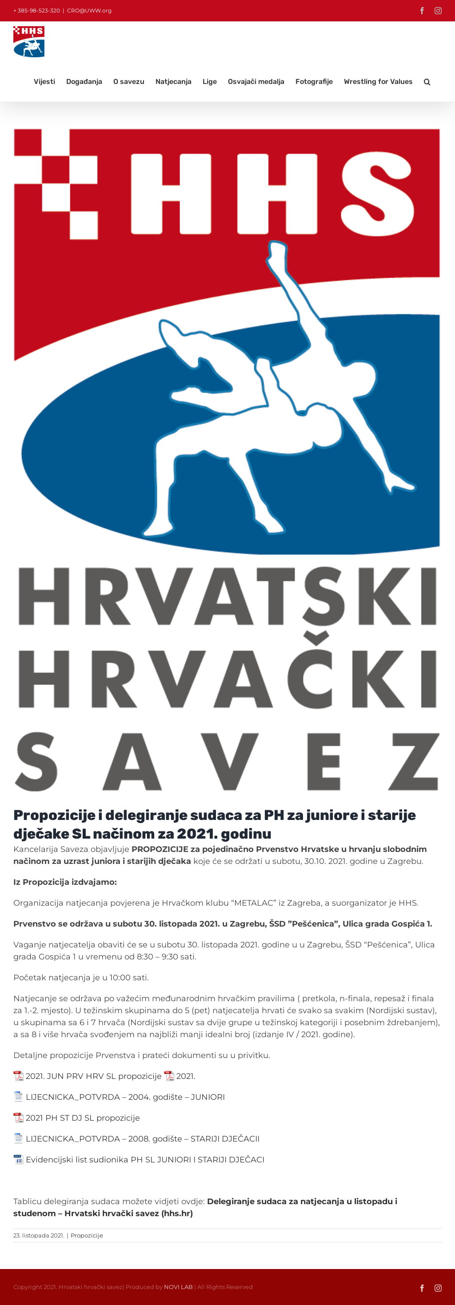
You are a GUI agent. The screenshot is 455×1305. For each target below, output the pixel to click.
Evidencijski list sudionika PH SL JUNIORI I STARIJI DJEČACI (145, 1160)
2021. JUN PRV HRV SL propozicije (94, 1076)
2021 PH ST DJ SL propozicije (83, 1118)
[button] (427, 82)
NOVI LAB (178, 1286)
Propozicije (87, 1235)
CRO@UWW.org (89, 10)
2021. (186, 1076)
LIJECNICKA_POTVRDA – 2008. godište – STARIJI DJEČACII (142, 1139)
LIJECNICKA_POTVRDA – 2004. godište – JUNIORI (125, 1097)
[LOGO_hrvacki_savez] (227, 461)
